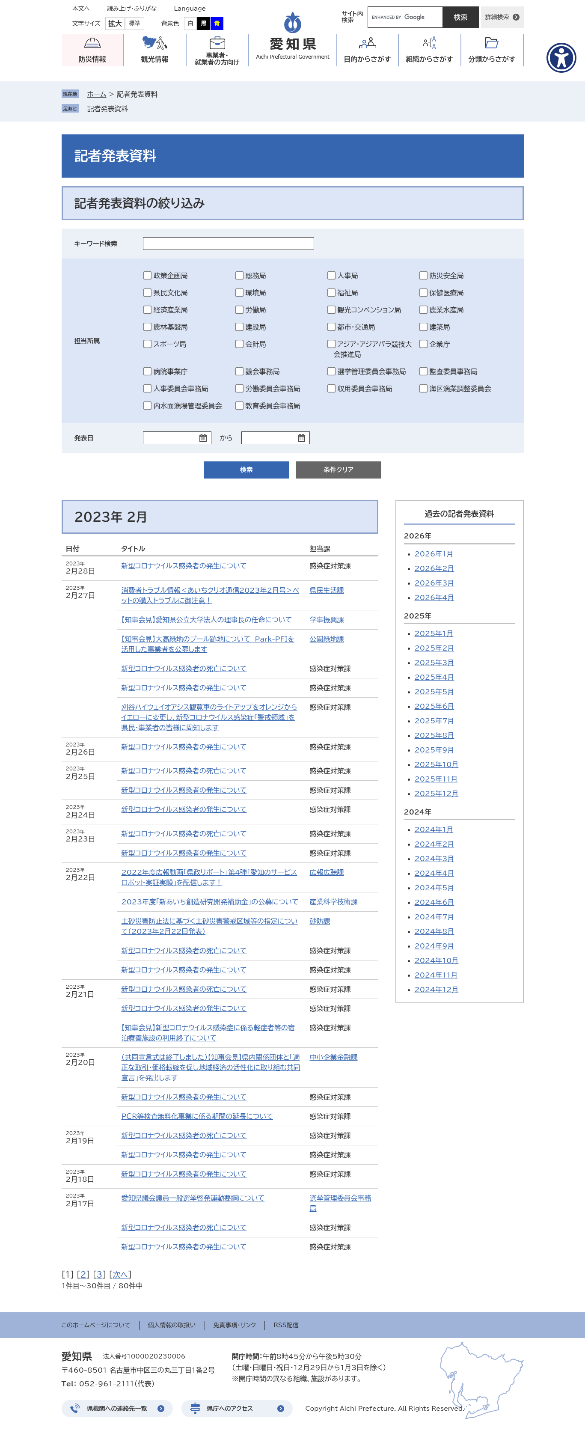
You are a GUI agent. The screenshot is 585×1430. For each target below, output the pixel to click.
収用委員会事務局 (365, 388)
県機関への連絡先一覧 (117, 1409)
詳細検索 (497, 17)
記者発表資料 (107, 108)
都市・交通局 (356, 327)
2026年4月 (434, 597)
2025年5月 (434, 691)
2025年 (418, 615)
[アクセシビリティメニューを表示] (561, 58)
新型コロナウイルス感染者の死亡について (184, 668)
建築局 (440, 327)
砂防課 (320, 921)
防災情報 (92, 59)
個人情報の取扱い (172, 1325)
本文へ (81, 9)
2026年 (418, 535)
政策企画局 (171, 275)
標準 (134, 23)
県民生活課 (327, 590)
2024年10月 (437, 960)
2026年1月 (434, 553)
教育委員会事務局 (273, 405)
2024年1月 (434, 829)
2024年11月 (436, 975)
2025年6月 (434, 706)
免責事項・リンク (235, 1325)
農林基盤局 (171, 327)
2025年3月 (434, 662)
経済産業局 (171, 309)
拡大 (115, 23)
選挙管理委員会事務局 (372, 371)
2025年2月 (434, 648)
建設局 (256, 327)
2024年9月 (434, 945)
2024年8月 (434, 931)
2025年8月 (434, 735)
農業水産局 (447, 309)
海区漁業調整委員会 (460, 388)
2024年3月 (434, 858)
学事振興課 (327, 619)
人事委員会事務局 (181, 388)
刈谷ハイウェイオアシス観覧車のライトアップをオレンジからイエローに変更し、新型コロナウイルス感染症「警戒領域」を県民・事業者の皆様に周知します (209, 717)
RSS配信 (286, 1325)
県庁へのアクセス (230, 1409)
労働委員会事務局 (273, 388)
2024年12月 (437, 989)
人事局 (348, 275)
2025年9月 (434, 749)
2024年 (418, 812)
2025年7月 (434, 720)
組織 (429, 59)
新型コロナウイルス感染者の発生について (184, 565)
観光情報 (155, 59)
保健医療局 (447, 292)
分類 (492, 59)
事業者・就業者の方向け (217, 58)
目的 (367, 59)
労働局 (256, 309)
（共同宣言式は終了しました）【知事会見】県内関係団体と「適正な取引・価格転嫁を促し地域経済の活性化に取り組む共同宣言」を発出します (211, 1067)
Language (190, 9)
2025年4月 (434, 677)
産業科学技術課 (334, 901)
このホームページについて (96, 1325)
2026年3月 (434, 583)
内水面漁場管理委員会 (188, 405)
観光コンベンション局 (369, 309)
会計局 (256, 344)
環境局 (256, 292)
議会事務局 (263, 371)
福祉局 (348, 292)
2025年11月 (436, 779)
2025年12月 (437, 793)
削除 (134, 109)
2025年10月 (437, 764)
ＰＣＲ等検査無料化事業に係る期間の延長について (197, 1116)
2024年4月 (434, 873)
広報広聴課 (327, 872)
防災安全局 (447, 275)
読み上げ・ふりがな (132, 9)
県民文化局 (171, 292)
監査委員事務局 (454, 371)
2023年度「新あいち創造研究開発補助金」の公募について (210, 901)
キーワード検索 (96, 244)
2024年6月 (434, 902)
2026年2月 (434, 568)
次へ (120, 1274)
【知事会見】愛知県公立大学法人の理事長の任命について (207, 619)
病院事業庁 (171, 371)
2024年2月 (434, 844)
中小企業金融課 (334, 1057)
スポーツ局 (170, 344)
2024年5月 (434, 887)
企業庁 (440, 344)
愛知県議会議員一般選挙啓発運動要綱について (193, 1198)
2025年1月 (434, 633)
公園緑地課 (327, 639)
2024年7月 (434, 916)
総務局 (256, 275)
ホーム (97, 94)
